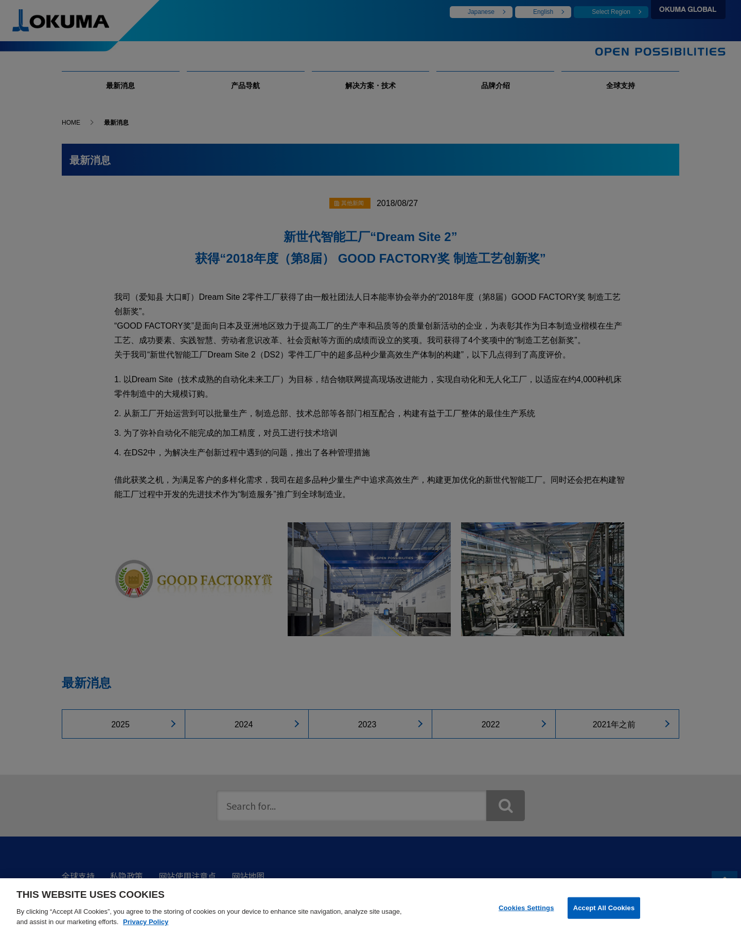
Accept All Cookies (604, 914)
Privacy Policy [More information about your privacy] (145, 928)
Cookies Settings (526, 914)
